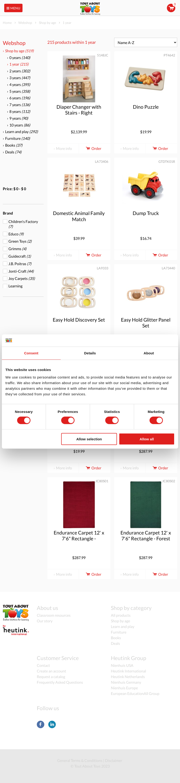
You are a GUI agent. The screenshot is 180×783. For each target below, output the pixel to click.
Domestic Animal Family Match (79, 216)
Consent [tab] (31, 353)
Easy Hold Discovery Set (79, 320)
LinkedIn (52, 724)
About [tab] (149, 353)
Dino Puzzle (146, 107)
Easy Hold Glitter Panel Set (145, 322)
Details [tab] (90, 353)
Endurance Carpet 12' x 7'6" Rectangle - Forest (145, 535)
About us (47, 608)
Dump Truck (146, 213)
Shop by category (131, 608)
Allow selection (89, 439)
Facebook (40, 724)
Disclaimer (113, 760)
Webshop (14, 43)
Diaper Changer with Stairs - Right (78, 109)
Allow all (146, 439)
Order (93, 148)
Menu (13, 8)
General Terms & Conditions (79, 760)
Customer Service (58, 658)
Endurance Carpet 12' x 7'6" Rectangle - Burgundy (79, 538)
